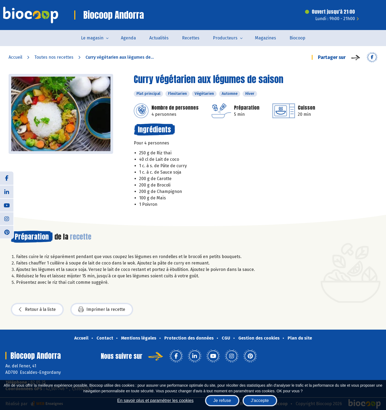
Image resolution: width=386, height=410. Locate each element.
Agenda (128, 37)
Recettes (190, 37)
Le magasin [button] (92, 37)
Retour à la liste (37, 309)
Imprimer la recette (101, 309)
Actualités (159, 37)
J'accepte (260, 400)
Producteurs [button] (225, 37)
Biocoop (297, 37)
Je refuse (222, 400)
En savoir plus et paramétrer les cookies (155, 400)
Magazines (265, 37)
